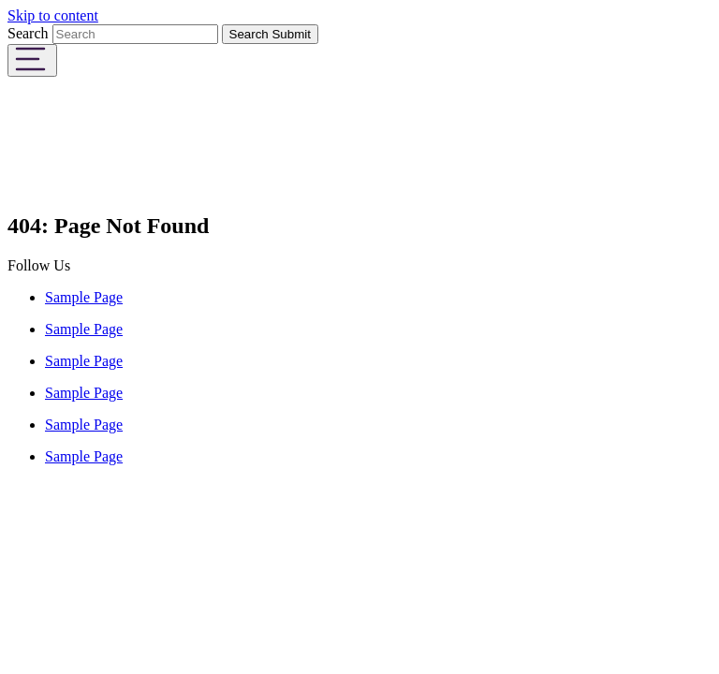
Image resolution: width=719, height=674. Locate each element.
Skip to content (52, 15)
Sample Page (84, 297)
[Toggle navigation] (32, 60)
